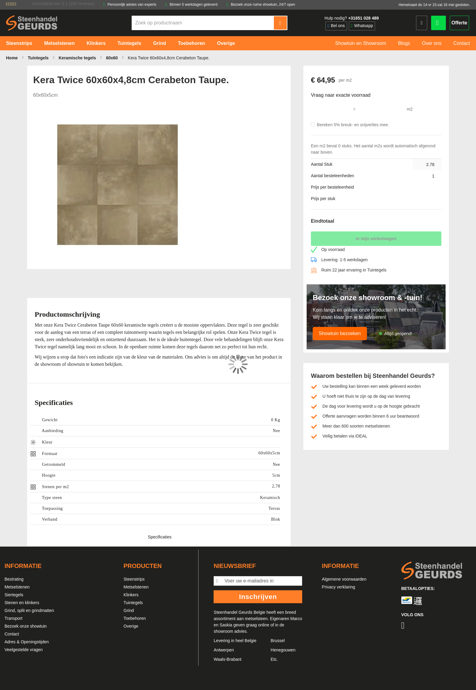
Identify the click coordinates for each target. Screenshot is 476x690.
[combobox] (203, 23)
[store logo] (31, 22)
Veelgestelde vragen (24, 649)
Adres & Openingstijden (27, 641)
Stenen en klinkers (22, 602)
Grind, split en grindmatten (29, 610)
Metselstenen (17, 587)
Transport (13, 618)
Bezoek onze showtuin (26, 626)
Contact (12, 634)
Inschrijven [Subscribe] (258, 597)
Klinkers (131, 594)
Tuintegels (133, 602)
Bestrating (14, 579)
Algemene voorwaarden (344, 579)
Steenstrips (134, 579)
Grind (129, 610)
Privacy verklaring (338, 587)
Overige (131, 626)
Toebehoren (135, 618)
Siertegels (14, 594)
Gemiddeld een (63, 3)
